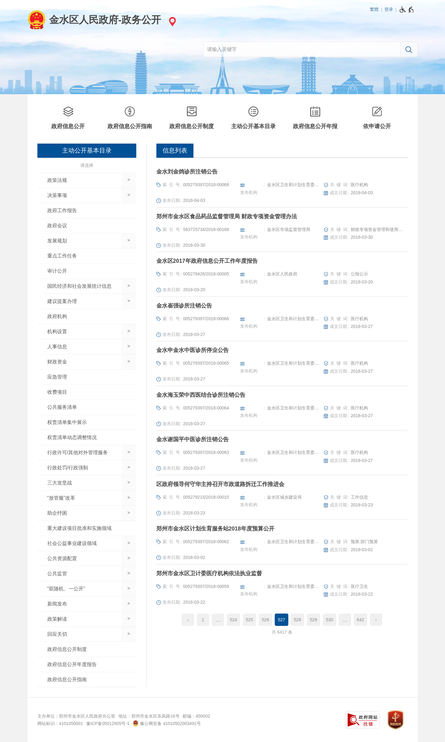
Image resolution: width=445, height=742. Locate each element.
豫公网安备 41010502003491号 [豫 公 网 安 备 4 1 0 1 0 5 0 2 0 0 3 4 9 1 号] (167, 723)
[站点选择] (171, 21)
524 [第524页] (233, 619)
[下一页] (376, 620)
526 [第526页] (265, 619)
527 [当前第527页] (281, 619)
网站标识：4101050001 (60, 723)
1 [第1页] (203, 619)
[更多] (218, 620)
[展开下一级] (128, 180)
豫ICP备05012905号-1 (107, 723)
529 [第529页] (313, 619)
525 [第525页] (249, 619)
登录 (388, 9)
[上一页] (188, 620)
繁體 (374, 9)
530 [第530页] (329, 619)
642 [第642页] (360, 619)
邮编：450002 (196, 716)
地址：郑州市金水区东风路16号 (149, 716)
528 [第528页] (297, 619)
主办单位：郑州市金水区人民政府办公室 (76, 716)
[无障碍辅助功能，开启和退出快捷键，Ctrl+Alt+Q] (407, 9)
